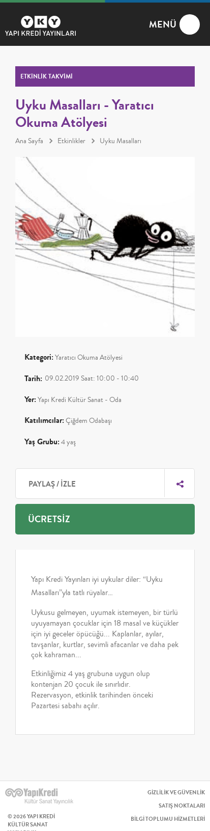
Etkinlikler (71, 141)
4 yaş (68, 442)
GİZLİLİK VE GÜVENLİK (176, 792)
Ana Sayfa (29, 141)
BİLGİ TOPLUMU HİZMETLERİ (168, 819)
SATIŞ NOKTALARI (182, 806)
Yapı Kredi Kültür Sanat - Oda (80, 400)
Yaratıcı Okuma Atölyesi (89, 358)
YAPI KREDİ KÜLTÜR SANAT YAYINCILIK (45, 796)
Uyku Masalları (120, 141)
